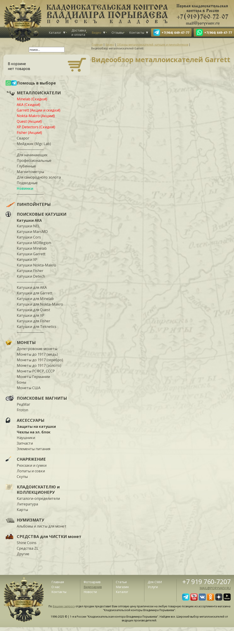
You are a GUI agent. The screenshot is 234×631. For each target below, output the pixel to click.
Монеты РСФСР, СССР (36, 371)
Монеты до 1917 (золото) (39, 365)
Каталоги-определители (38, 498)
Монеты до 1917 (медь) (37, 354)
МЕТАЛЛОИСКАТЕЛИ (39, 92)
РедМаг (23, 404)
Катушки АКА (29, 220)
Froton (22, 409)
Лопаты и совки (31, 471)
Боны (21, 382)
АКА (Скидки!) (28, 104)
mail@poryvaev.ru (215, 588)
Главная (57, 582)
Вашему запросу (64, 606)
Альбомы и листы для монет (41, 526)
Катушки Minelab (32, 248)
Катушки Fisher (30, 270)
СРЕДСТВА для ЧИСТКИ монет (49, 536)
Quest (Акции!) (29, 121)
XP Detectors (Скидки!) (36, 127)
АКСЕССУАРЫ (30, 420)
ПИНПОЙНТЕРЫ (34, 204)
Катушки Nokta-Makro (36, 265)
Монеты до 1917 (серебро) (40, 359)
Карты (22, 509)
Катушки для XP (30, 315)
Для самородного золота (39, 177)
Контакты (136, 32)
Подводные (27, 182)
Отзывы (118, 32)
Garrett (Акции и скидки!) (38, 110)
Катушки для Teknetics (36, 326)
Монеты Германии (33, 376)
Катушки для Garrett (34, 293)
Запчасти (25, 443)
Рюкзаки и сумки (31, 465)
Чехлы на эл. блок (34, 432)
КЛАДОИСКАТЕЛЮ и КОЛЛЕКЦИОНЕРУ (38, 489)
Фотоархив (92, 582)
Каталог (55, 32)
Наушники (26, 437)
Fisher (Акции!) (29, 132)
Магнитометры (30, 171)
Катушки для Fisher (33, 321)
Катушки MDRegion (34, 242)
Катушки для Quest (33, 309)
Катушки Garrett (31, 253)
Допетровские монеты (37, 348)
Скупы (22, 476)
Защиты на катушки (36, 426)
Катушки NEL (28, 226)
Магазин (122, 587)
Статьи (121, 582)
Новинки (25, 188)
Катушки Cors (29, 237)
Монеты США (28, 387)
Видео (96, 32)
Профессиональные (34, 160)
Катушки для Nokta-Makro (40, 304)
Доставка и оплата (79, 32)
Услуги (153, 587)
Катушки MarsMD (32, 231)
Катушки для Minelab (35, 298)
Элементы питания (33, 448)
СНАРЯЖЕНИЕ (31, 459)
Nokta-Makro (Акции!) (36, 115)
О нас (55, 587)
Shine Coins (26, 542)
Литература (27, 504)
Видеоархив (93, 587)
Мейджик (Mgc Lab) (34, 143)
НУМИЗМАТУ (30, 520)
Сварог (23, 138)
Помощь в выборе (36, 83)
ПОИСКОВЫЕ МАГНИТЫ (42, 398)
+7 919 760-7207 (206, 581)
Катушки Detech (31, 276)
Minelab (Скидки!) (32, 99)
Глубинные (26, 166)
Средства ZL (27, 548)
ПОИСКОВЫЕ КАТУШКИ (41, 214)
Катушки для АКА (32, 287)
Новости (90, 592)
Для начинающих (32, 154)
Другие (23, 553)
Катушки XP (27, 259)
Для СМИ (155, 582)
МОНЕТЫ (26, 342)
